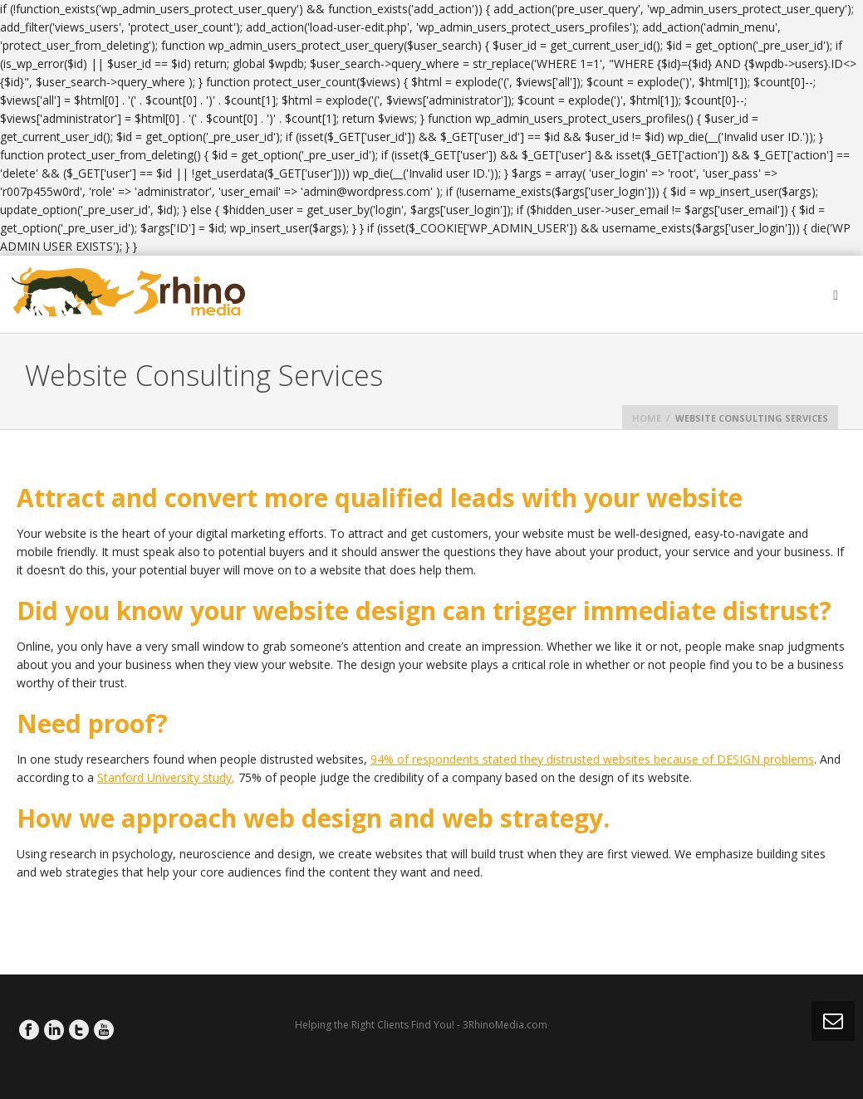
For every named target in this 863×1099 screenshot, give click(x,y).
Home (646, 418)
